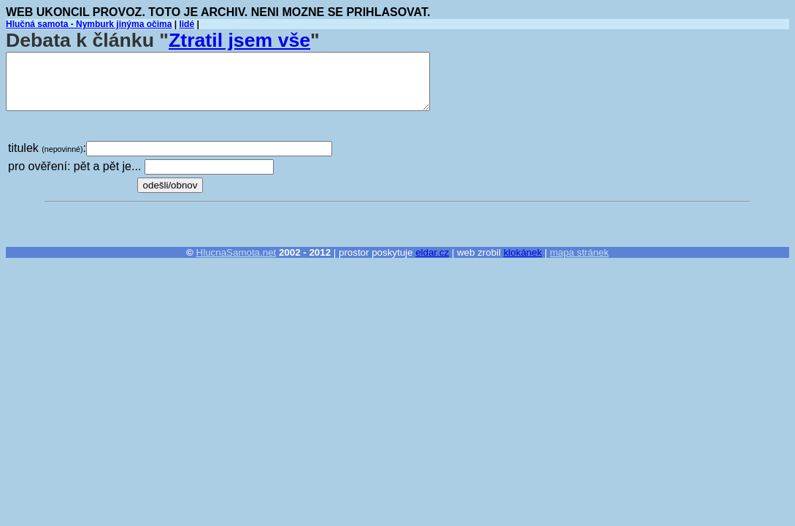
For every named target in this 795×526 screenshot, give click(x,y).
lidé (186, 24)
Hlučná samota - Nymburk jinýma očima (89, 24)
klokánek (523, 252)
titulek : (47, 148)
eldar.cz (432, 252)
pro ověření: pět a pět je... (74, 166)
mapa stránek (579, 252)
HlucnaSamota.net (236, 252)
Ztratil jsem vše (239, 40)
